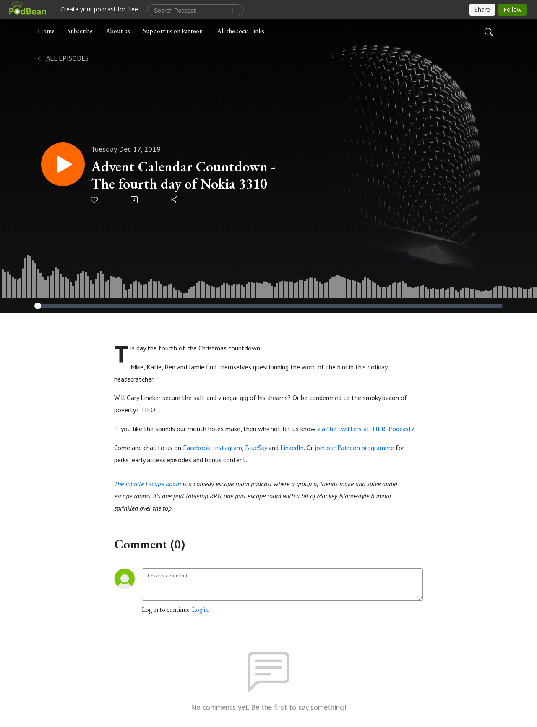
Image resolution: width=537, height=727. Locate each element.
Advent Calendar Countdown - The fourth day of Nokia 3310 (183, 175)
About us (118, 30)
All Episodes (62, 58)
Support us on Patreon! (173, 30)
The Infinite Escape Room (147, 483)
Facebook (196, 447)
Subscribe (80, 30)
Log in (200, 609)
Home (46, 30)
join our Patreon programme (354, 447)
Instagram (227, 447)
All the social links (240, 30)
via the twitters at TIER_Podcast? (365, 428)
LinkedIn (292, 447)
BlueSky (256, 447)
